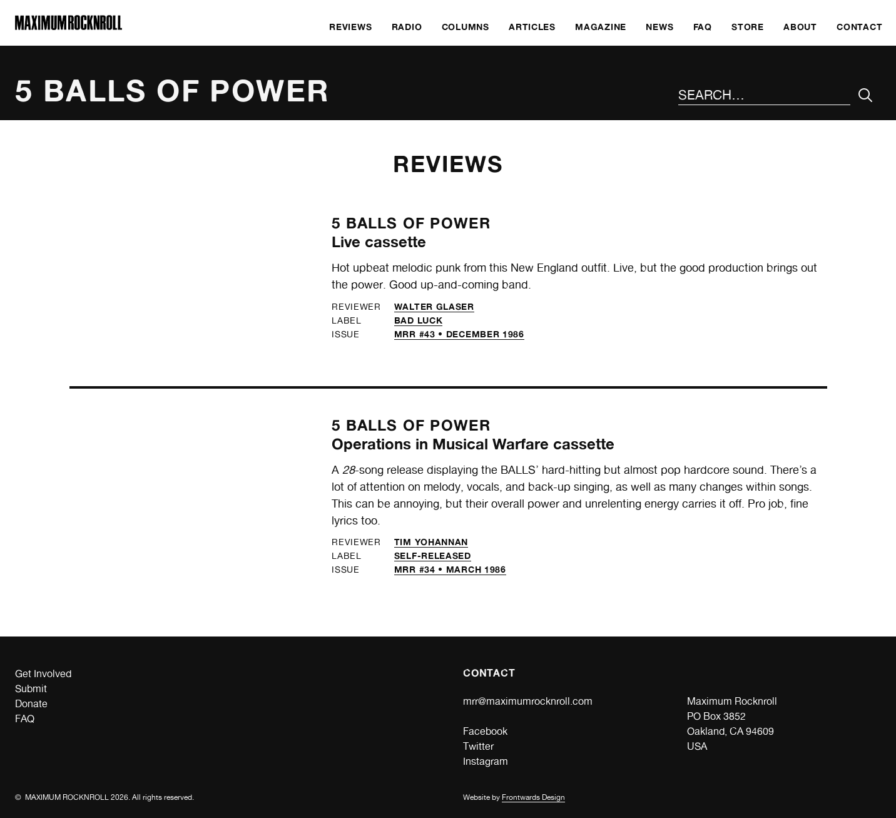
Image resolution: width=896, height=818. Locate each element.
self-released (432, 555)
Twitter (478, 746)
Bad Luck (418, 320)
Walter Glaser (434, 306)
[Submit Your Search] (865, 95)
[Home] (68, 27)
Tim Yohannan (431, 541)
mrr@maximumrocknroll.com (528, 701)
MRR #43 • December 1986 (459, 334)
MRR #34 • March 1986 (450, 569)
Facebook (485, 731)
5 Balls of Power (411, 223)
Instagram (485, 761)
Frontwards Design (533, 797)
